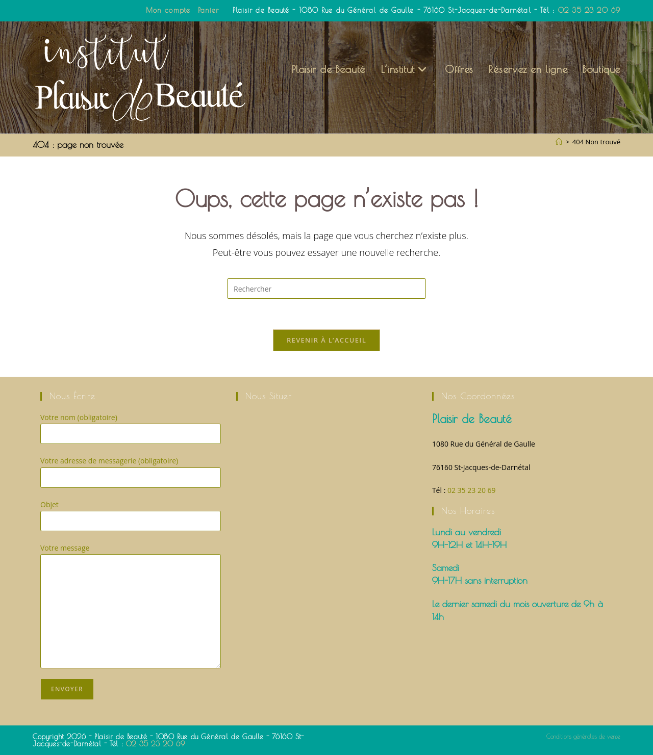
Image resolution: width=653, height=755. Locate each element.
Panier (208, 10)
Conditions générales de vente (583, 736)
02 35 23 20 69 (589, 10)
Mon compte (168, 10)
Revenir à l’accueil (326, 340)
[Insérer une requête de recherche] (326, 288)
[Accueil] (559, 141)
